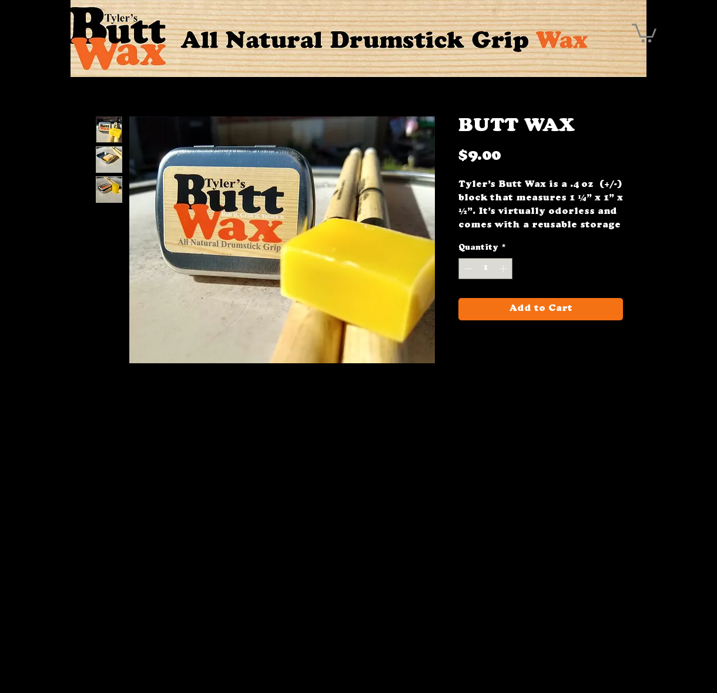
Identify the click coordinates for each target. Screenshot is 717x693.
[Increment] (504, 269)
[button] (644, 32)
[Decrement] (467, 269)
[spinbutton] (485, 269)
